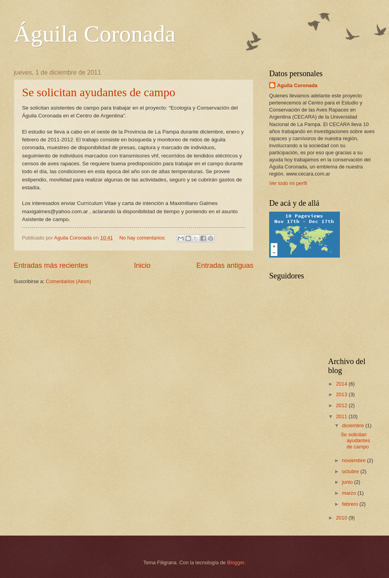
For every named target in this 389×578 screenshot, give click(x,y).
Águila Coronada (95, 34)
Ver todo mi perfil (288, 183)
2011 (342, 416)
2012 (342, 405)
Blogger (235, 562)
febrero (350, 504)
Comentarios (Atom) (68, 281)
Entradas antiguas (224, 265)
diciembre (353, 425)
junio (348, 482)
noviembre (354, 460)
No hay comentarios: (143, 238)
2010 (342, 518)
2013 (342, 394)
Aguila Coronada (297, 85)
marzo (349, 493)
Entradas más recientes (51, 265)
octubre (351, 471)
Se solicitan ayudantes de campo (98, 92)
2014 (342, 384)
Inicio (142, 265)
